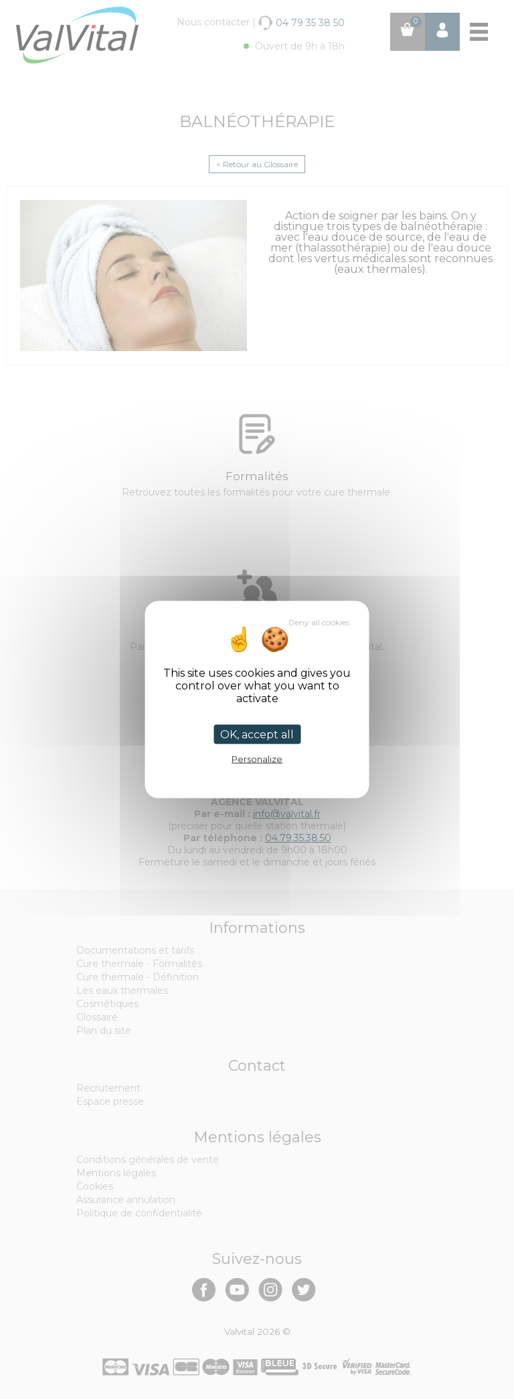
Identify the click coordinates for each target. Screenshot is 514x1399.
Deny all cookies (318, 622)
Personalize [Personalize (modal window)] (257, 759)
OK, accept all (257, 734)
